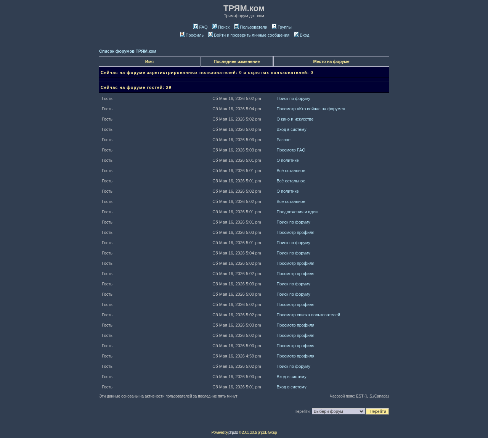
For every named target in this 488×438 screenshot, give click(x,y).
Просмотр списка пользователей (308, 314)
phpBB (233, 432)
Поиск (221, 27)
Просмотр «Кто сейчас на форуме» (310, 108)
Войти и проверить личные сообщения (248, 35)
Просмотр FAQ (290, 150)
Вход (301, 35)
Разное (283, 139)
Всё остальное (290, 170)
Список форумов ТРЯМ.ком (127, 51)
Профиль (192, 35)
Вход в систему (291, 129)
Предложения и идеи (297, 211)
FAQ (200, 27)
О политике (287, 160)
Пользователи (250, 27)
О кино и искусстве (294, 119)
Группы (282, 27)
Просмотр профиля (295, 232)
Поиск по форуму (293, 98)
